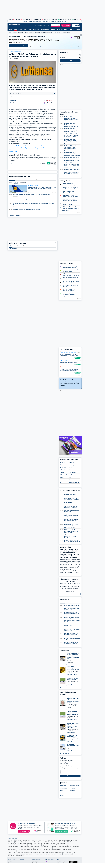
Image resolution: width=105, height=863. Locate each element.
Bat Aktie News (11, 854)
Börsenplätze (63, 467)
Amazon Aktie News (31, 843)
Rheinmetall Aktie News (57, 842)
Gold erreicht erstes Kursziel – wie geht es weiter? (70, 203)
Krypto (66, 29)
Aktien (10, 29)
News (15, 29)
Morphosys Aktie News (42, 849)
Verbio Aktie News (67, 854)
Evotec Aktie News (31, 849)
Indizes (20, 29)
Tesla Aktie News (68, 842)
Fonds (25, 29)
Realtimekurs (72, 474)
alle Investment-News (65, 297)
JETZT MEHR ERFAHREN (61, 831)
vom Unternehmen (24, 179)
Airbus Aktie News (74, 846)
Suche (70, 60)
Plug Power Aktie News (71, 845)
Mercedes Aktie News (46, 848)
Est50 (17, 19)
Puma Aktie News (64, 851)
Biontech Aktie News (22, 848)
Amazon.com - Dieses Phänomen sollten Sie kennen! (71, 196)
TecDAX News (49, 840)
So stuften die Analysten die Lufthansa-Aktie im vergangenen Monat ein (28, 146)
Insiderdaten (63, 793)
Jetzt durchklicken (71, 664)
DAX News (34, 840)
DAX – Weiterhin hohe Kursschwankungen (68, 192)
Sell (23, 245)
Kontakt (10, 861)
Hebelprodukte (44, 29)
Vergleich (71, 470)
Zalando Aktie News (30, 854)
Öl (68, 19)
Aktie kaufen (50, 102)
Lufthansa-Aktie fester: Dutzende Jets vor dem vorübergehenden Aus (27, 148)
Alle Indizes (72, 788)
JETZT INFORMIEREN (24, 831)
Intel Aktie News (12, 851)
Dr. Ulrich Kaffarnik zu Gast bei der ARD (70, 286)
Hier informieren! (64, 387)
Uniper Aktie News (21, 849)
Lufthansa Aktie (20, 32)
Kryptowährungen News (27, 842)
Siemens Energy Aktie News (44, 843)
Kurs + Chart (63, 462)
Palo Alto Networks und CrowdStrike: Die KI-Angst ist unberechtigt (70, 199)
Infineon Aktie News (24, 846)
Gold (75, 19)
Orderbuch (62, 470)
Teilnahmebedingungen (38, 46)
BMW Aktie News (20, 854)
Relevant (12, 179)
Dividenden (72, 793)
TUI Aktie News (55, 843)
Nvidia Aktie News (46, 842)
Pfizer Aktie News (67, 849)
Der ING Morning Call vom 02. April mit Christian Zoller (70, 188)
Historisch (62, 472)
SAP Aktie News (23, 845)
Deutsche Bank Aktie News (34, 845)
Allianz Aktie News (64, 843)
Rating (70, 467)
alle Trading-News (64, 210)
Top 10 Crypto (36, 19)
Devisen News (74, 840)
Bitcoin (53, 19)
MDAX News (41, 840)
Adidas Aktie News (74, 851)
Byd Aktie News (12, 848)
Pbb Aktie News (58, 854)
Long (11, 163)
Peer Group (34, 179)
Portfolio (62, 795)
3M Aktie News (11, 855)
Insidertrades (63, 479)
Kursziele (71, 479)
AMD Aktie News (12, 849)
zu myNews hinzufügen (15, 215)
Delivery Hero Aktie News (48, 852)
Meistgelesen (22, 182)
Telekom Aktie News (70, 852)
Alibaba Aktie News (60, 852)
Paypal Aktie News (34, 846)
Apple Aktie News (46, 845)
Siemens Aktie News (43, 851)
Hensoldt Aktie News (13, 846)
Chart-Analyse (72, 472)
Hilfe (21, 861)
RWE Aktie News (44, 846)
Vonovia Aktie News (68, 848)
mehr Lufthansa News (14, 214)
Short (15, 163)
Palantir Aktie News (21, 851)
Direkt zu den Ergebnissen (67, 778)
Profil (61, 482)
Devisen (71, 29)
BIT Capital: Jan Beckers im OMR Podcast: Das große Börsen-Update (71, 282)
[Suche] (49, 25)
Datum (16, 182)
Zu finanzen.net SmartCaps (70, 594)
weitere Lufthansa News (66, 176)
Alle (17, 179)
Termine (62, 477)
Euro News (17, 842)
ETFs (30, 29)
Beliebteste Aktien (74, 785)
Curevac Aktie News (54, 851)
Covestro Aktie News (32, 851)
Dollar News (11, 842)
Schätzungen (72, 465)
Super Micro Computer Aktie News (44, 854)
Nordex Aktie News (57, 848)
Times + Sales (63, 465)
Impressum (35, 861)
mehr (61, 687)
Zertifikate (36, 29)
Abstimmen (70, 775)
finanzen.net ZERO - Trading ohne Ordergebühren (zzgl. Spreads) (70, 266)
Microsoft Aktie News (13, 845)
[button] (55, 25)
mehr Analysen (13, 248)
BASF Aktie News (12, 843)
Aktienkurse (63, 785)
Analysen (20, 102)
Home (10, 32)
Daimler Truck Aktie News (22, 852)
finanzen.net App (61, 861)
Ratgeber (78, 29)
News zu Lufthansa (29, 32)
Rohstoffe (59, 29)
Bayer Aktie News (21, 843)
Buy (14, 245)
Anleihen (53, 29)
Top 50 (61, 790)
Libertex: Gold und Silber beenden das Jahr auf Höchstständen (69, 289)
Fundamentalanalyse (74, 482)
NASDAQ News (66, 840)
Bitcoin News (37, 842)
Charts (11, 102)
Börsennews (11, 840)
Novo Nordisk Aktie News (55, 849)
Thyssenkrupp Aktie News (34, 848)
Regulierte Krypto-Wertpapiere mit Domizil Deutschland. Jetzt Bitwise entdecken (70, 278)
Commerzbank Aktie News (58, 845)
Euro (61, 19)
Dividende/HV (63, 474)
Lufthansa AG (13, 100)
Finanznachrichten (26, 840)
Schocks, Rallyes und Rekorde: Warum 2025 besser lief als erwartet (70, 293)
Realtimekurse (63, 788)
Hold (18, 245)
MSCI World (25, 19)
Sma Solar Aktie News (35, 852)
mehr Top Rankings (65, 753)
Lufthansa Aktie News (63, 846)
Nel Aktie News (11, 852)
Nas (45, 19)
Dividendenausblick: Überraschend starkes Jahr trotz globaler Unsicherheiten (71, 184)
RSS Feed (51, 214)
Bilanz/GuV (71, 462)
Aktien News (18, 840)
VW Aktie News (20, 855)
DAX (9, 19)
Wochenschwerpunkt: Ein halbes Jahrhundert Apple (71, 270)
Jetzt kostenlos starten (18, 46)
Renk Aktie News (53, 846)
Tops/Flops (72, 790)
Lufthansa (13, 108)
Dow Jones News (57, 840)
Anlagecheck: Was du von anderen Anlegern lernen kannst (71, 274)
